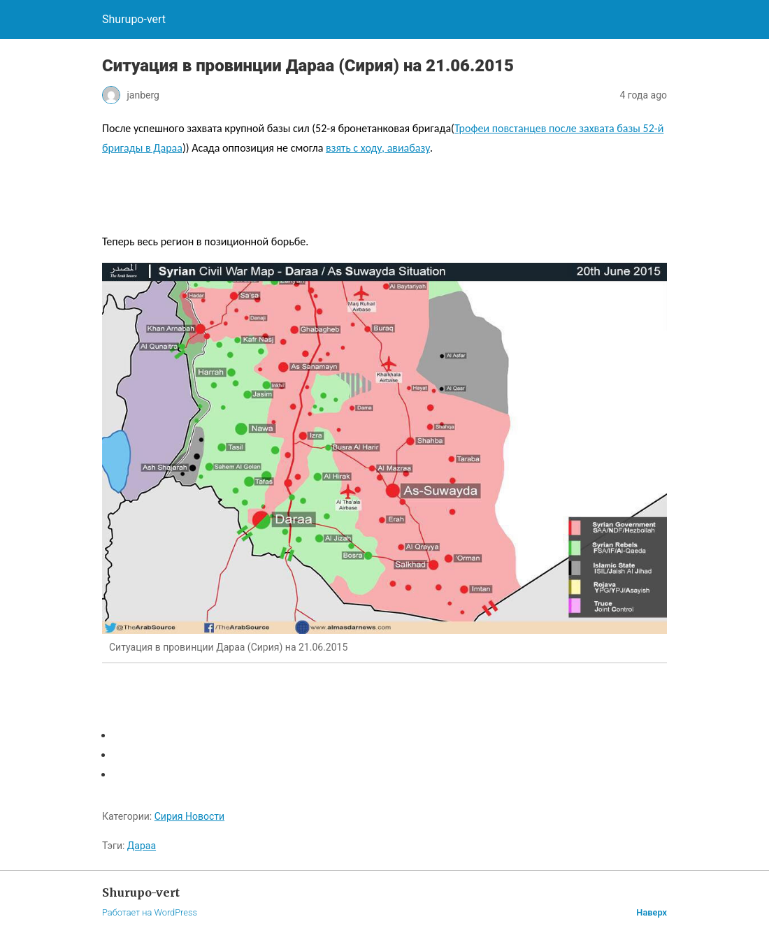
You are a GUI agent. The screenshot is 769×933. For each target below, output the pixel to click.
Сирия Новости (189, 816)
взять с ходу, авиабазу (378, 147)
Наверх (651, 912)
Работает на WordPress (149, 912)
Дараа (141, 845)
